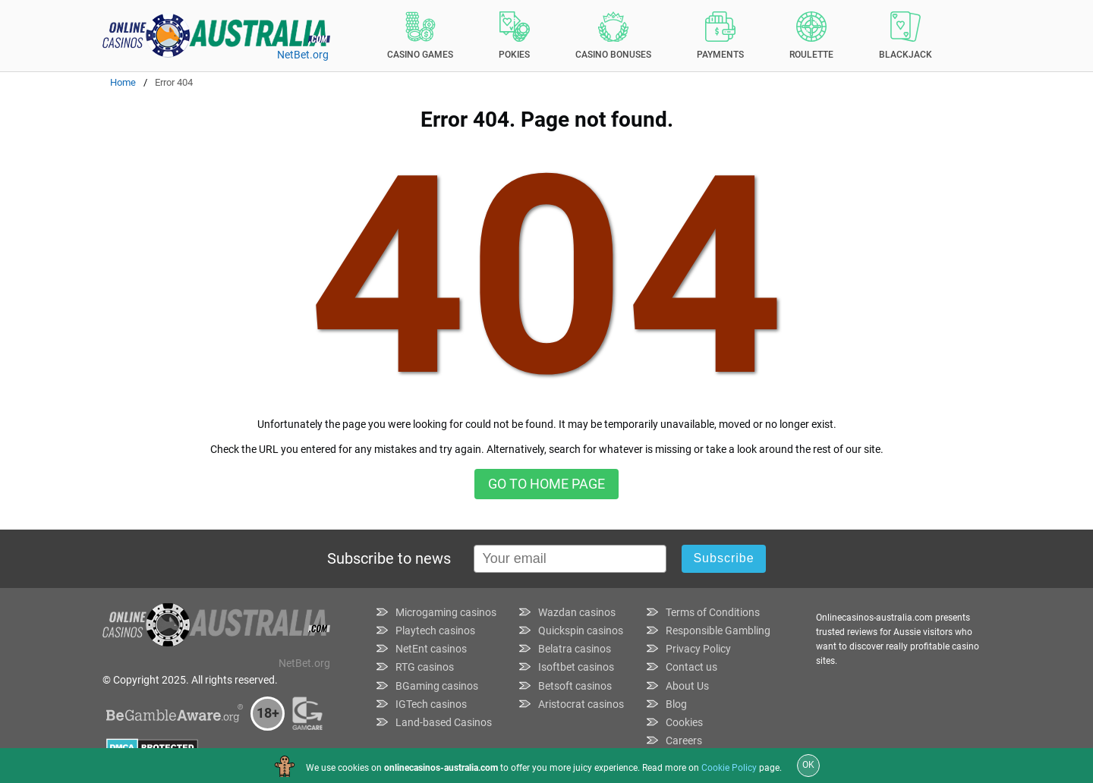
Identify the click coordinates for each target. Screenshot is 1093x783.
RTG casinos (424, 667)
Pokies (514, 35)
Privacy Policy (698, 649)
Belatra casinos (574, 649)
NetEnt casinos (431, 649)
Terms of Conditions (713, 612)
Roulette (811, 35)
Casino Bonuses (613, 35)
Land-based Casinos (443, 722)
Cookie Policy (729, 768)
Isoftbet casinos (576, 667)
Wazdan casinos (577, 612)
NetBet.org (303, 55)
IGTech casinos (431, 704)
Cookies (684, 722)
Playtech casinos (435, 630)
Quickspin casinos (580, 630)
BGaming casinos (436, 686)
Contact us (691, 667)
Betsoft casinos (575, 686)
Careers (684, 740)
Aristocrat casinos (581, 704)
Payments (720, 35)
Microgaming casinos (445, 612)
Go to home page (546, 484)
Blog (676, 704)
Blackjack (905, 35)
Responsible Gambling (718, 630)
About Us (687, 686)
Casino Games (420, 35)
